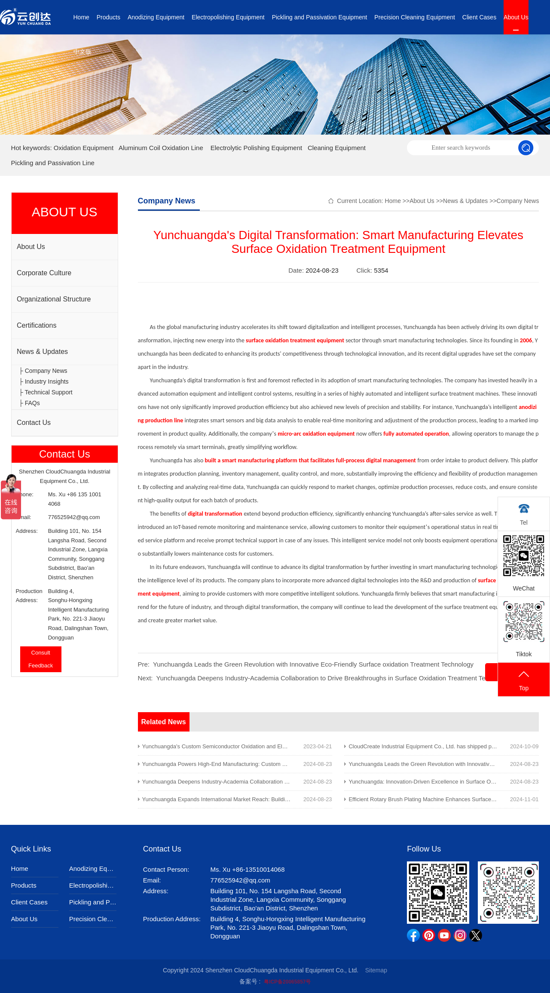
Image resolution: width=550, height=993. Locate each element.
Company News (518, 200)
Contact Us (34, 422)
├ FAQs (29, 403)
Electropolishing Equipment (228, 17)
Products (108, 17)
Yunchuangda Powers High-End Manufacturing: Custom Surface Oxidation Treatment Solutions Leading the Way (281, 764)
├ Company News (43, 370)
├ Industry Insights (44, 381)
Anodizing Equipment (156, 17)
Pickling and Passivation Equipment (319, 17)
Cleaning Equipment (337, 147)
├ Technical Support (46, 392)
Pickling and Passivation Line (53, 162)
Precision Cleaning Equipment (414, 17)
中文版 (82, 51)
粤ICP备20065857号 (287, 982)
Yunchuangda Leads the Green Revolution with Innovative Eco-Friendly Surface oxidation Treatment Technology (313, 664)
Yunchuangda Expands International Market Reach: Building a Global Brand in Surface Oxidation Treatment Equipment (289, 799)
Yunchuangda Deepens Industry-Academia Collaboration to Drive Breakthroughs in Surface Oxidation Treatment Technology (333, 678)
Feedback (40, 665)
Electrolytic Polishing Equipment (256, 147)
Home (81, 17)
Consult (40, 652)
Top (524, 680)
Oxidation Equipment (83, 147)
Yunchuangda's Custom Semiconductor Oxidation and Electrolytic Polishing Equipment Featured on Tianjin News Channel (293, 746)
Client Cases (479, 17)
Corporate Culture (44, 273)
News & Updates (42, 351)
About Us (516, 17)
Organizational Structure (54, 299)
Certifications (36, 325)
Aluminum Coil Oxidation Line (161, 147)
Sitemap (376, 970)
